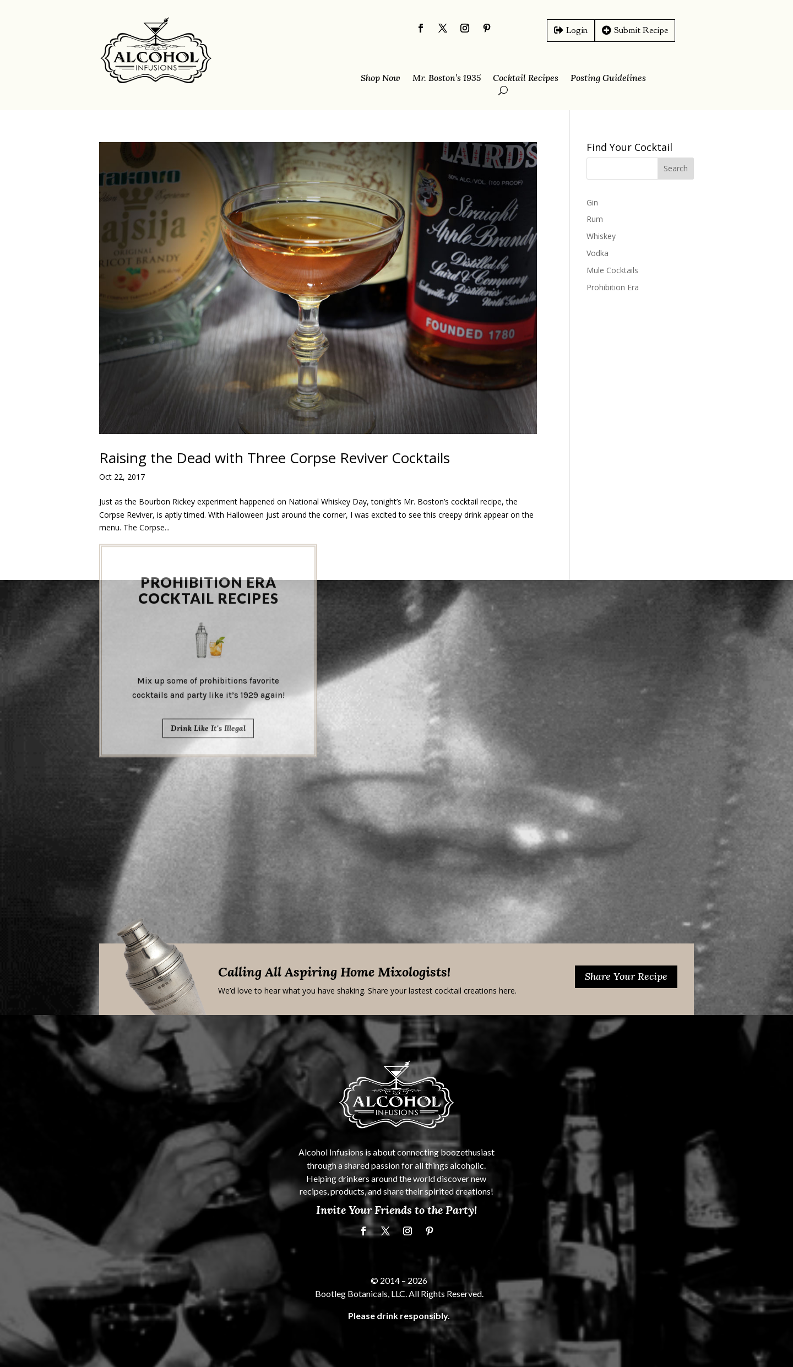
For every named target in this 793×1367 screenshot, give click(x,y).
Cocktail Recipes (525, 78)
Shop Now (380, 78)
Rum (594, 219)
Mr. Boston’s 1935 (446, 78)
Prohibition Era (612, 287)
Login (577, 30)
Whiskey (601, 236)
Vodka (597, 253)
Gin (592, 202)
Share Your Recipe (626, 976)
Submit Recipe (641, 30)
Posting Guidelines (608, 78)
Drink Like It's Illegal (208, 593)
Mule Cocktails (612, 270)
